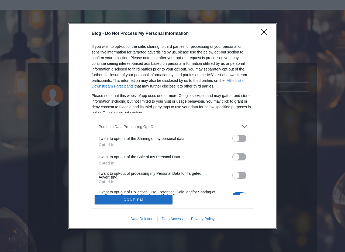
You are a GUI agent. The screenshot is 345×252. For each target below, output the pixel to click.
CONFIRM (133, 200)
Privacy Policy (203, 219)
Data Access (172, 219)
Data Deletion (141, 219)
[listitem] (172, 126)
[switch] (239, 138)
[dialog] (172, 126)
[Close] (266, 34)
